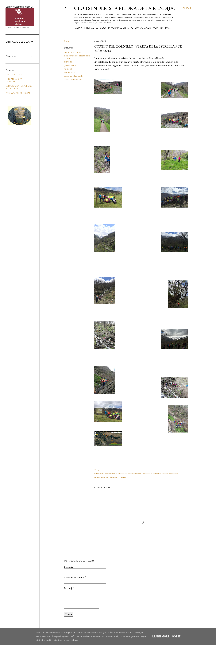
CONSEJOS (101, 28)
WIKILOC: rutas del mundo (19, 93)
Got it (176, 636)
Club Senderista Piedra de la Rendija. (124, 8)
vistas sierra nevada (73, 79)
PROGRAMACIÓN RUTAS (120, 28)
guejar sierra (70, 65)
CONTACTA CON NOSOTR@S (149, 28)
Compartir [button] (69, 41)
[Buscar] (187, 8)
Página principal (84, 28)
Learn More (160, 636)
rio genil (68, 69)
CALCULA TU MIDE (15, 74)
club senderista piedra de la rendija (129, 473)
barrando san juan (72, 52)
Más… (168, 28)
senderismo (69, 72)
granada (68, 62)
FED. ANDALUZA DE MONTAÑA (16, 80)
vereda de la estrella (73, 76)
